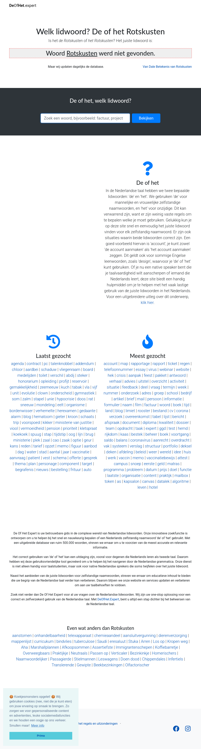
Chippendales (153, 659)
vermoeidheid (32, 428)
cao (56, 440)
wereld (165, 452)
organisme (75, 404)
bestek (137, 434)
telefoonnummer (118, 369)
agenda (17, 363)
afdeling (126, 452)
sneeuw (27, 404)
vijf (94, 387)
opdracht (125, 428)
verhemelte (45, 410)
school (172, 393)
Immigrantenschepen (134, 647)
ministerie (21, 440)
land (108, 410)
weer (153, 452)
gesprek (90, 457)
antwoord (177, 375)
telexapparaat (79, 635)
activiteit (177, 381)
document (131, 422)
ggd (162, 428)
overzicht (159, 381)
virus (152, 369)
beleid (141, 452)
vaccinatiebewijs (161, 457)
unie (50, 399)
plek (36, 440)
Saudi (102, 641)
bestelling (59, 469)
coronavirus (140, 440)
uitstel (143, 381)
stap (47, 434)
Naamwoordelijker (31, 659)
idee (177, 452)
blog (27, 416)
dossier (182, 422)
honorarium (28, 381)
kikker (48, 422)
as (119, 481)
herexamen (67, 410)
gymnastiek (84, 393)
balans (121, 440)
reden (25, 446)
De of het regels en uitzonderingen (94, 723)
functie (186, 469)
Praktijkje (60, 653)
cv (172, 410)
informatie (173, 399)
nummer (110, 393)
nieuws (42, 469)
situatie (113, 387)
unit (15, 393)
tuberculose (84, 641)
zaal (46, 440)
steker (82, 375)
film (138, 404)
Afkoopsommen (76, 647)
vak (107, 446)
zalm (26, 399)
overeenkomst (137, 416)
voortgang (180, 434)
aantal (54, 452)
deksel (186, 446)
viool (14, 428)
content (150, 475)
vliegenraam (69, 369)
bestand (160, 410)
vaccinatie (80, 452)
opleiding (48, 381)
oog (72, 434)
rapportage (140, 363)
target (87, 463)
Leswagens (108, 659)
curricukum (44, 641)
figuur (76, 446)
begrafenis (25, 469)
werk (112, 457)
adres (146, 393)
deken (111, 452)
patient (34, 457)
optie (77, 440)
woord (164, 404)
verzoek (115, 416)
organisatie (131, 475)
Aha (24, 647)
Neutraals (79, 653)
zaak (66, 440)
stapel (39, 399)
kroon (73, 416)
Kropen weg (177, 641)
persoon (154, 399)
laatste (113, 475)
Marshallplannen (45, 647)
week (182, 387)
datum (151, 469)
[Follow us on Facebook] (176, 730)
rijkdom (111, 434)
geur (87, 440)
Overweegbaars (36, 653)
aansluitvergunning (139, 635)
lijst (167, 416)
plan (32, 463)
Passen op (99, 653)
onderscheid (61, 393)
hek (111, 375)
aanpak (135, 375)
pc (46, 363)
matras (173, 463)
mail (140, 399)
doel (173, 469)
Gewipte (84, 665)
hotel (153, 487)
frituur (75, 469)
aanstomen (22, 635)
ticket (172, 363)
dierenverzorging (172, 635)
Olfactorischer (137, 665)
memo (63, 446)
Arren (145, 641)
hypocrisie (65, 399)
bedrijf (186, 393)
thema (20, 463)
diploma (149, 422)
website (182, 369)
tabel (157, 416)
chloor (17, 369)
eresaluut (118, 641)
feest (148, 375)
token (109, 481)
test (172, 428)
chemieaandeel (107, 635)
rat (90, 399)
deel (144, 387)
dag (20, 452)
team (110, 428)
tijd (186, 404)
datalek (163, 481)
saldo (108, 440)
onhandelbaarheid (49, 635)
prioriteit (70, 428)
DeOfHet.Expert (108, 599)
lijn (80, 434)
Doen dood (130, 659)
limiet (130, 410)
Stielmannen (84, 659)
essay (141, 369)
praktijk (165, 475)
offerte (75, 457)
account (111, 363)
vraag (155, 387)
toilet (43, 375)
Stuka (133, 641)
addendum (84, 363)
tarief (37, 446)
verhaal (115, 381)
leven (141, 487)
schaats (87, 416)
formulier (112, 404)
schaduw (49, 369)
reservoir (79, 381)
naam (127, 404)
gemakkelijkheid (23, 387)
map (124, 363)
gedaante (87, 410)
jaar (66, 452)
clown (43, 393)
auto (87, 469)
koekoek (21, 434)
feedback (130, 387)
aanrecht (160, 440)
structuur (153, 446)
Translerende (63, 665)
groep (159, 393)
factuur (150, 404)
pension (53, 428)
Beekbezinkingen (108, 665)
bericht (178, 416)
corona (182, 410)
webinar (166, 369)
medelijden (26, 375)
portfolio (170, 446)
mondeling (46, 404)
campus (121, 463)
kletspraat (88, 428)
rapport (159, 363)
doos (81, 399)
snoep (136, 463)
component (69, 463)
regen (185, 363)
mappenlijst (21, 641)
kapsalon (131, 481)
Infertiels (175, 659)
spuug (35, 434)
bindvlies (64, 641)
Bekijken (146, 118)
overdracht (180, 440)
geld (160, 463)
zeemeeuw (49, 387)
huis (187, 452)
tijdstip (60, 434)
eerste (149, 463)
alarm (16, 416)
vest (46, 457)
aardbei (32, 369)
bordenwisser (21, 410)
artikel (118, 399)
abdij (70, 375)
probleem (135, 469)
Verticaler (119, 653)
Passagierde (60, 659)
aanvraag (18, 457)
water (31, 452)
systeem (119, 446)
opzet (50, 446)
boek (177, 404)
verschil (56, 375)
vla (87, 387)
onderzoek (130, 393)
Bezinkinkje (139, 653)
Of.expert (22, 5)
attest (183, 457)
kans (14, 446)
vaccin (124, 457)
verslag (136, 446)
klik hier (147, 302)
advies (129, 381)
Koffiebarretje (166, 647)
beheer (151, 434)
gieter (60, 416)
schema (60, 457)
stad (43, 452)
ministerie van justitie (73, 422)
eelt (60, 404)
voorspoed (31, 422)
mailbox (181, 475)
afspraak (112, 422)
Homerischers (164, 653)
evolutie (28, 393)
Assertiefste (102, 647)
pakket (161, 375)
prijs (163, 469)
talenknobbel (62, 363)
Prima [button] (41, 735)
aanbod (90, 446)
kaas (124, 434)
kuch (65, 387)
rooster (144, 410)
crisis (121, 375)
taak (139, 428)
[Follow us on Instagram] (188, 730)
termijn (169, 387)
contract (34, 363)
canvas (148, 481)
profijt (64, 381)
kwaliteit (166, 422)
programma (114, 469)
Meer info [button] (37, 725)
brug (89, 434)
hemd (183, 428)
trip (16, 422)
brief (130, 399)
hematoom (43, 416)
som (16, 399)
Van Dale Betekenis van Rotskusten (167, 67)
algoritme (180, 481)
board (88, 369)
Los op (158, 641)
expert (151, 428)
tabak (77, 387)
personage (48, 463)
